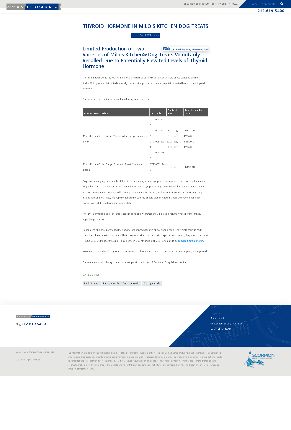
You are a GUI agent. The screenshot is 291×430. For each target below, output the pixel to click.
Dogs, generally (126, 317)
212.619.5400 (267, 12)
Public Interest (81, 317)
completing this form (175, 269)
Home (251, 4)
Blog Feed (26, 400)
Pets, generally (104, 317)
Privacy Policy (41, 397)
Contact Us (266, 4)
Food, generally (150, 317)
